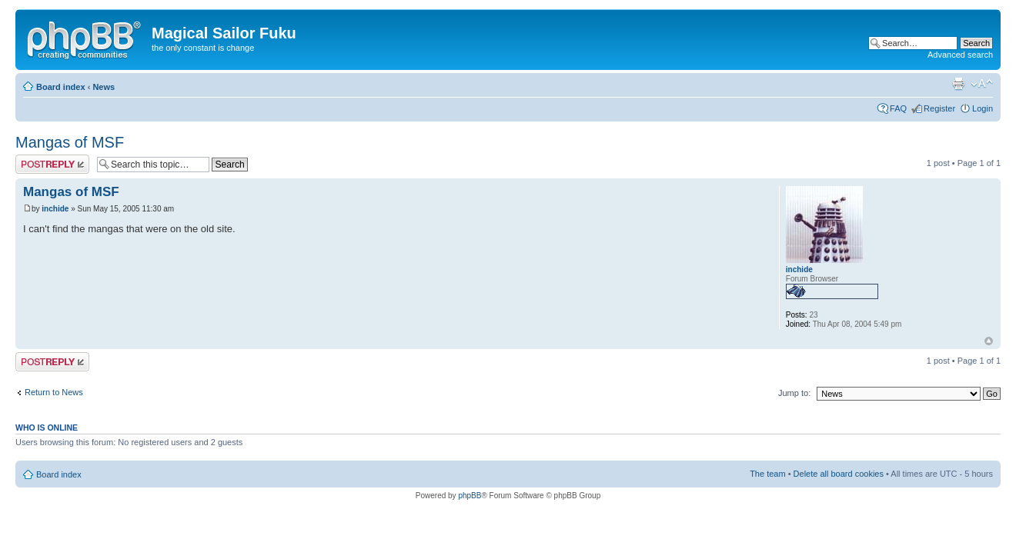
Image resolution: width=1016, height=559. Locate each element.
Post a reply (52, 164)
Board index (60, 87)
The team (767, 473)
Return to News (54, 392)
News (103, 87)
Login (982, 108)
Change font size (982, 84)
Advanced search (960, 54)
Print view (958, 84)
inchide (55, 209)
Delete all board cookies (839, 473)
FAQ (898, 108)
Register (939, 108)
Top (988, 341)
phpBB (469, 495)
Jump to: (794, 393)
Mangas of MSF (69, 142)
